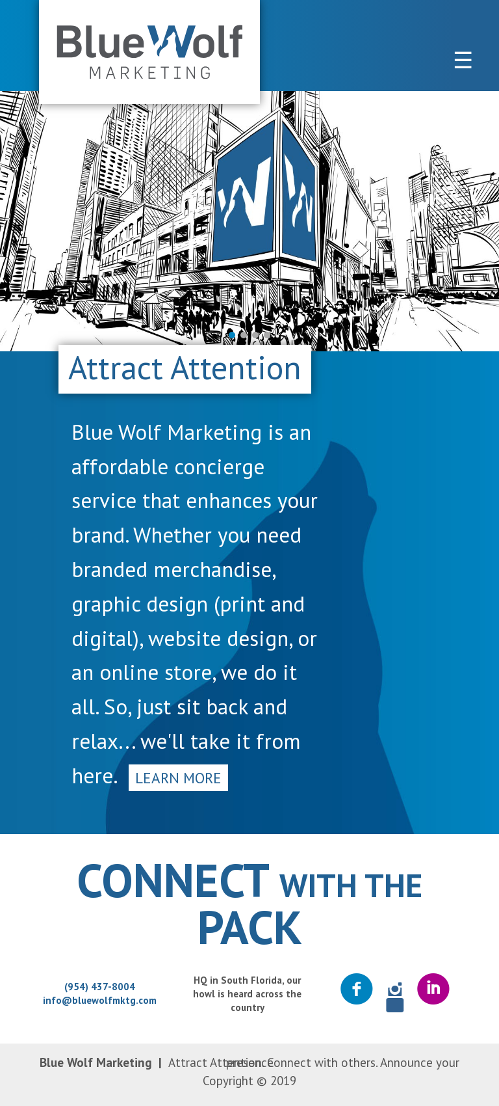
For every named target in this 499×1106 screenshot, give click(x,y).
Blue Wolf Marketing (149, 52)
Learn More (178, 777)
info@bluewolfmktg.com (100, 1000)
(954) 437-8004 (99, 986)
